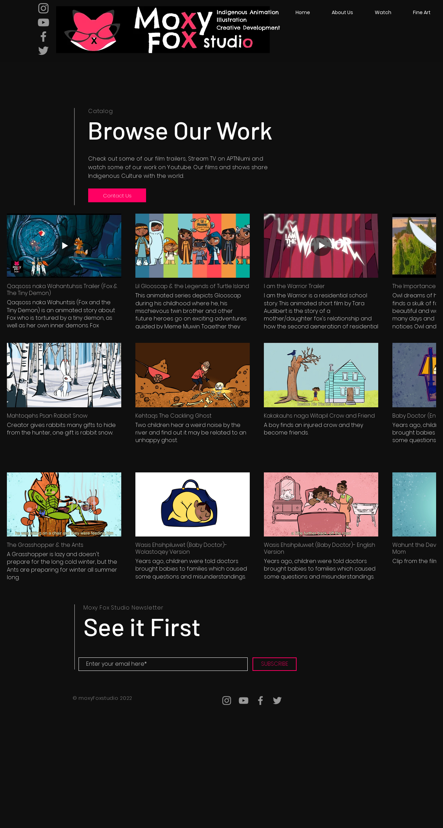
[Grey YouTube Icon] (43, 22)
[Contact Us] (117, 195)
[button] (383, 12)
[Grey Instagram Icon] (43, 8)
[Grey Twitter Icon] (43, 51)
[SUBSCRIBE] (275, 664)
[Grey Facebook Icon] (43, 36)
